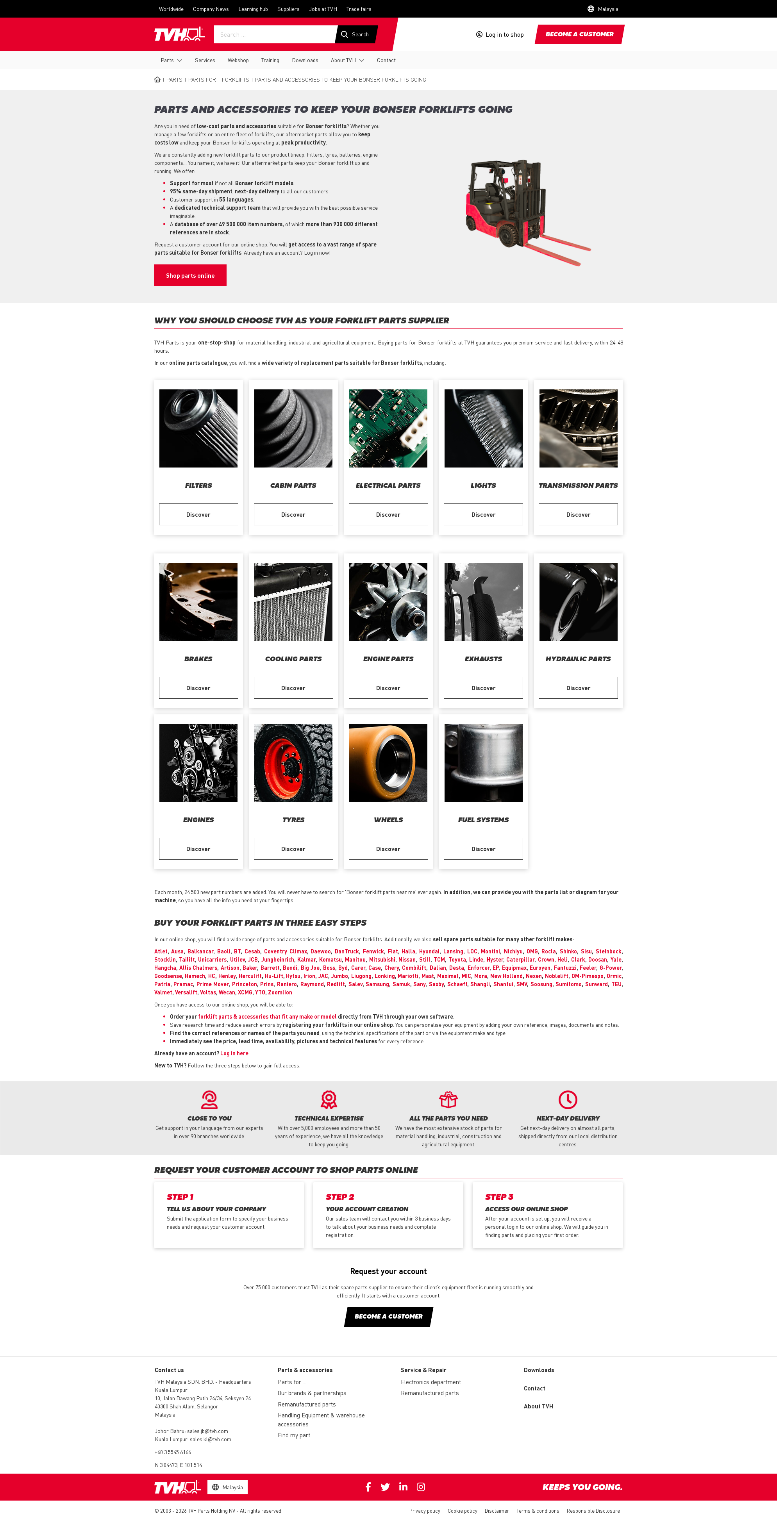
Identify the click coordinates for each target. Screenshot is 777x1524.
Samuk (401, 983)
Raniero (287, 983)
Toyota (457, 959)
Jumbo (339, 975)
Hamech (195, 975)
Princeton (244, 983)
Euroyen (540, 967)
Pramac (183, 983)
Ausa (177, 951)
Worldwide (171, 8)
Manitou (355, 959)
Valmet (163, 992)
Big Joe (310, 967)
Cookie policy (462, 1510)
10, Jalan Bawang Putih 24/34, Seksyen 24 (203, 1397)
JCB (253, 959)
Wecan (227, 992)
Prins (266, 983)
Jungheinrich (277, 959)
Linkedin (403, 1487)
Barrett (270, 967)
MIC (466, 975)
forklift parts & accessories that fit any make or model (267, 1016)
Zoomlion (280, 992)
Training (270, 59)
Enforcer (478, 967)
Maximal (448, 975)
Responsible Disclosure (593, 1510)
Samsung (377, 983)
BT (237, 951)
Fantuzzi (565, 967)
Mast (428, 975)
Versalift (186, 992)
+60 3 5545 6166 (173, 1451)
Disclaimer (497, 1510)
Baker (250, 967)
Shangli (480, 983)
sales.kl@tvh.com (210, 1438)
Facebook (368, 1487)
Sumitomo (569, 983)
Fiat (393, 951)
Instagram (421, 1487)
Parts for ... (292, 1382)
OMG (532, 951)
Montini (490, 951)
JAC (323, 975)
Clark (578, 959)
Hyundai (429, 951)
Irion (309, 975)
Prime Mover (212, 983)
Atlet (161, 951)
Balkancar (200, 951)
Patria (162, 983)
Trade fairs (359, 8)
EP (495, 967)
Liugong (361, 975)
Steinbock (609, 951)
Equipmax (514, 967)
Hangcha (165, 967)
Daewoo (321, 951)
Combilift (414, 967)
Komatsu (330, 959)
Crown (546, 959)
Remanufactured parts (307, 1404)
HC (211, 975)
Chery (391, 967)
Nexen (534, 975)
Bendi (290, 967)
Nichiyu (513, 951)
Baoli (223, 951)
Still (424, 959)
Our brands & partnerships (312, 1393)
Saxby (436, 983)
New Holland (506, 975)
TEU (616, 983)
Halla (408, 951)
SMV (521, 983)
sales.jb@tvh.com (207, 1430)
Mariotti (408, 975)
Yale (616, 959)
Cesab (252, 951)
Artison (230, 967)
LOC (472, 951)
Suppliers (288, 8)
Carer (358, 967)
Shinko (568, 951)
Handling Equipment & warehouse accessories (321, 1419)
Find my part (294, 1435)
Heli (562, 959)
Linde (476, 959)
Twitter (385, 1487)
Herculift (250, 975)
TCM (439, 959)
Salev (355, 983)
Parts (167, 59)
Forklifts (235, 79)
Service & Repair (424, 1370)
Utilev (237, 959)
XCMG (245, 992)
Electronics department (431, 1382)
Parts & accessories (305, 1370)
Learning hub (253, 8)
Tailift (187, 959)
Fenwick (373, 951)
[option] (209, 1115)
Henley (227, 975)
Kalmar (306, 959)
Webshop (238, 59)
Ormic (614, 975)
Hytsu (293, 975)
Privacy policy (424, 1510)
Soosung (541, 983)
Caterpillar (520, 959)
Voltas (208, 992)
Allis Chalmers (198, 967)
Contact (386, 59)
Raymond (312, 983)
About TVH (343, 59)
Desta (456, 967)
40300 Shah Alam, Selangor (186, 1406)
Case (374, 967)
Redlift (336, 983)
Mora (480, 975)
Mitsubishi (382, 959)
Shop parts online (190, 275)
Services (205, 59)
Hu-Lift (274, 975)
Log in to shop (505, 34)
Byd (343, 967)
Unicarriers (212, 959)
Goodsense (168, 975)
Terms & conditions (537, 1510)
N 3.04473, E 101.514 (178, 1464)
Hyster (495, 959)
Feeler (588, 967)
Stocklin (165, 959)
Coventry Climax (285, 951)
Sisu (586, 951)
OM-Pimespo (588, 975)
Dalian (438, 967)
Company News (211, 8)
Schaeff (457, 983)
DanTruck (347, 951)
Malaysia (165, 1414)
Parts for (202, 79)
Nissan (407, 959)
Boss (329, 967)
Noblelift (556, 975)
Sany (419, 983)
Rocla (548, 951)
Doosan (597, 959)
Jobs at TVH (323, 8)
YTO (260, 992)
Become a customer (580, 34)
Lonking (385, 975)
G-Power (611, 967)
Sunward (596, 983)
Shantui (503, 983)
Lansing (453, 951)
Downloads (305, 59)
